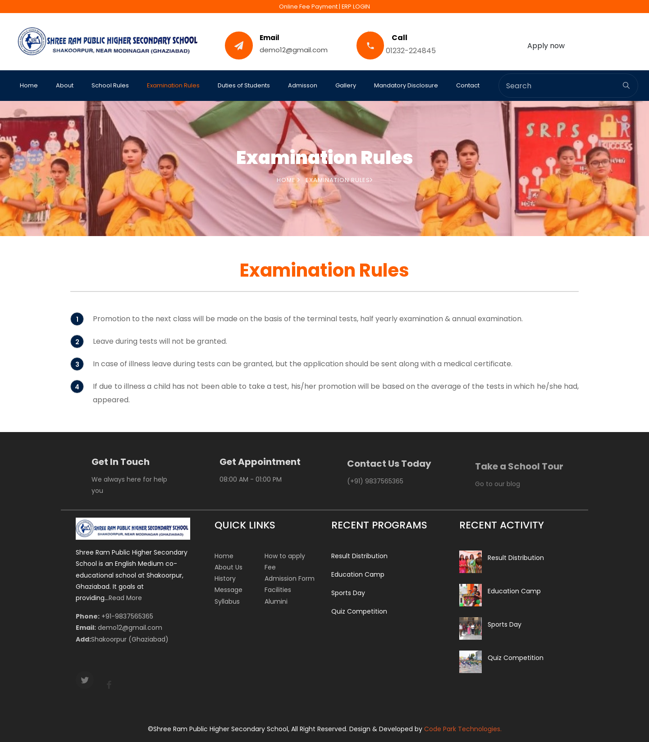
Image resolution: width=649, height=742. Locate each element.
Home (29, 85)
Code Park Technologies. (463, 728)
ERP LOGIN (356, 6)
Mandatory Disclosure (406, 85)
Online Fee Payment (308, 6)
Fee (270, 567)
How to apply (285, 555)
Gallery (345, 85)
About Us (228, 567)
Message (228, 589)
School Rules (110, 85)
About (64, 85)
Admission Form (290, 578)
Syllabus (227, 601)
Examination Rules (173, 85)
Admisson (302, 85)
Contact (468, 85)
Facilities (278, 589)
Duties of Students (244, 85)
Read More (125, 597)
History (225, 578)
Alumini (276, 601)
